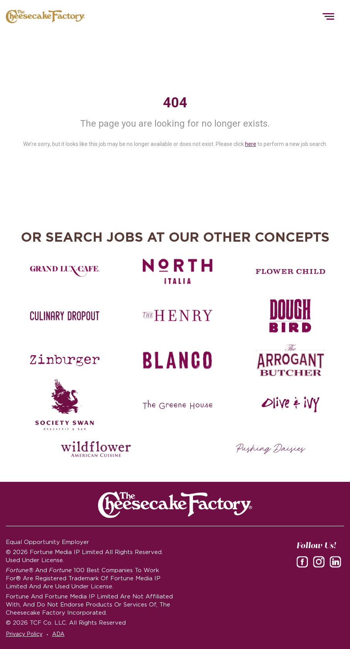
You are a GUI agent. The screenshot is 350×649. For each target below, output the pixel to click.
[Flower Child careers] (290, 271)
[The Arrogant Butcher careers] (290, 360)
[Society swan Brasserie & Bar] (64, 404)
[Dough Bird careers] (290, 315)
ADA (58, 634)
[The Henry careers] (177, 315)
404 (175, 103)
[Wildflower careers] (95, 449)
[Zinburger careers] (64, 360)
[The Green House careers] (177, 404)
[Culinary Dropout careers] (64, 315)
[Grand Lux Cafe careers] (64, 271)
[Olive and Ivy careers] (290, 404)
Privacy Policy (24, 634)
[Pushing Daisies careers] (270, 449)
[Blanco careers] (177, 360)
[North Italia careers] (177, 271)
